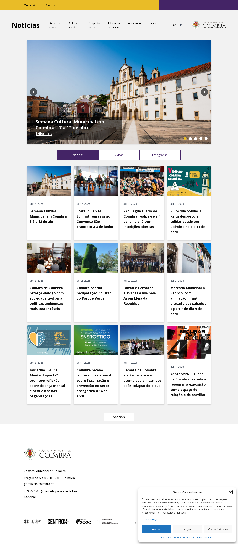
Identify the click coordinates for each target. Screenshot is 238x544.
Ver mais (122, 417)
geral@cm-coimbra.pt (39, 484)
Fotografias (159, 155)
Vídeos (119, 155)
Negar (187, 529)
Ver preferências (218, 529)
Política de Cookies (171, 537)
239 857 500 (32, 491)
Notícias (26, 25)
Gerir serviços (151, 519)
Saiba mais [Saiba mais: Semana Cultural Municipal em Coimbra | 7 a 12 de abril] (44, 133)
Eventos (50, 5)
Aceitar (156, 529)
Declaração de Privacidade (197, 537)
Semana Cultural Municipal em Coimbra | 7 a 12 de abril (70, 125)
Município (30, 5)
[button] (230, 492)
